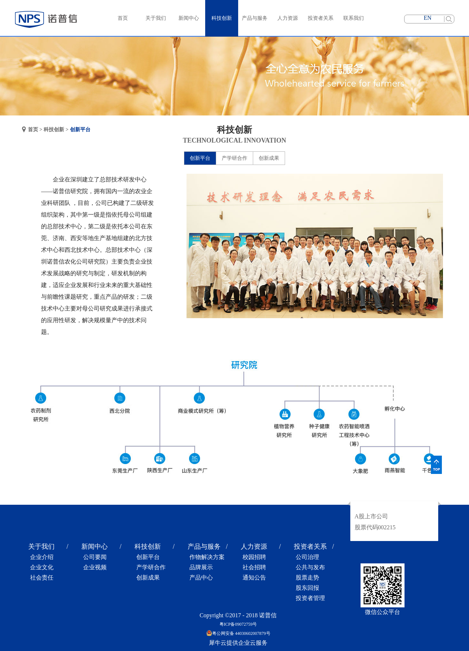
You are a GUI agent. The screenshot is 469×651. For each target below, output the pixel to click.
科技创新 (54, 129)
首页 (123, 18)
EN (427, 18)
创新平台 (80, 129)
